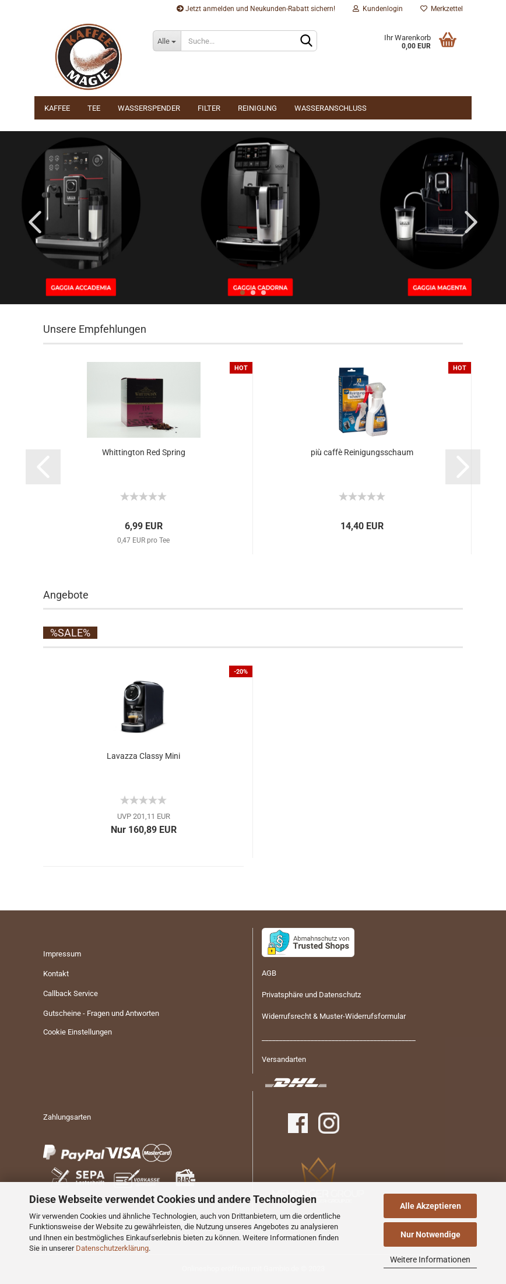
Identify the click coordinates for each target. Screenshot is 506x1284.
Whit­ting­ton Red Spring (143, 452)
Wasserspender (149, 108)
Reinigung (257, 108)
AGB (269, 973)
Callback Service (70, 993)
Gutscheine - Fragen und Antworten (101, 1013)
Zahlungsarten (67, 1117)
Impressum (62, 953)
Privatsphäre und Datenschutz (311, 994)
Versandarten (284, 1059)
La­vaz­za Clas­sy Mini (143, 756)
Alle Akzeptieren (430, 1206)
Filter (209, 108)
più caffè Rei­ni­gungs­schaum (362, 452)
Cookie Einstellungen (77, 1032)
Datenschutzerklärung (112, 1248)
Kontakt (56, 973)
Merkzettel (441, 9)
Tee (93, 108)
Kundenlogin (378, 9)
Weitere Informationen (430, 1259)
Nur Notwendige (430, 1234)
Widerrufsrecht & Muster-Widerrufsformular (334, 1016)
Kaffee (57, 108)
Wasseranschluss (330, 108)
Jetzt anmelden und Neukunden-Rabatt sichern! (256, 9)
